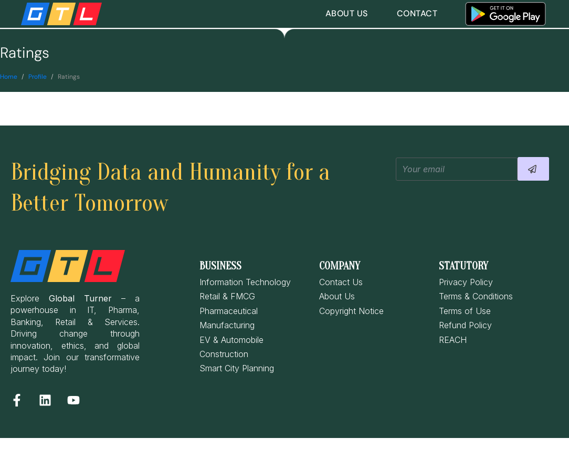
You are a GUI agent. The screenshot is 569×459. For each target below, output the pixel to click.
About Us (346, 13)
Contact (417, 13)
